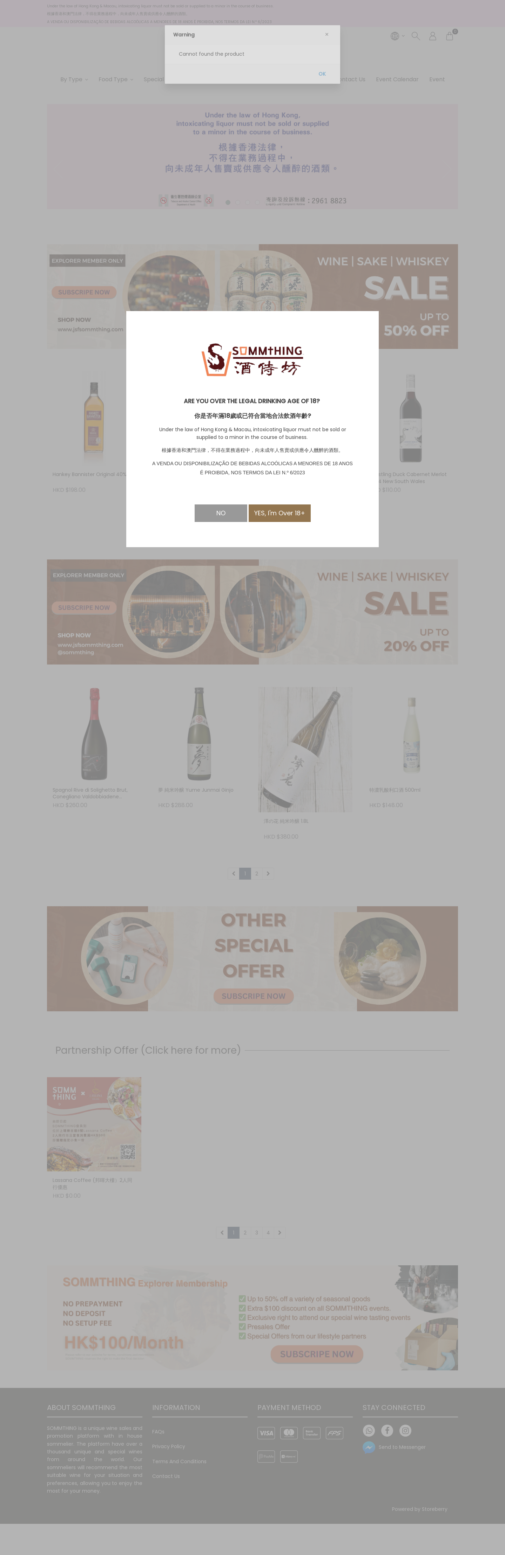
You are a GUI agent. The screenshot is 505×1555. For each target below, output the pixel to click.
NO (220, 513)
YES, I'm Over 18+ (279, 513)
